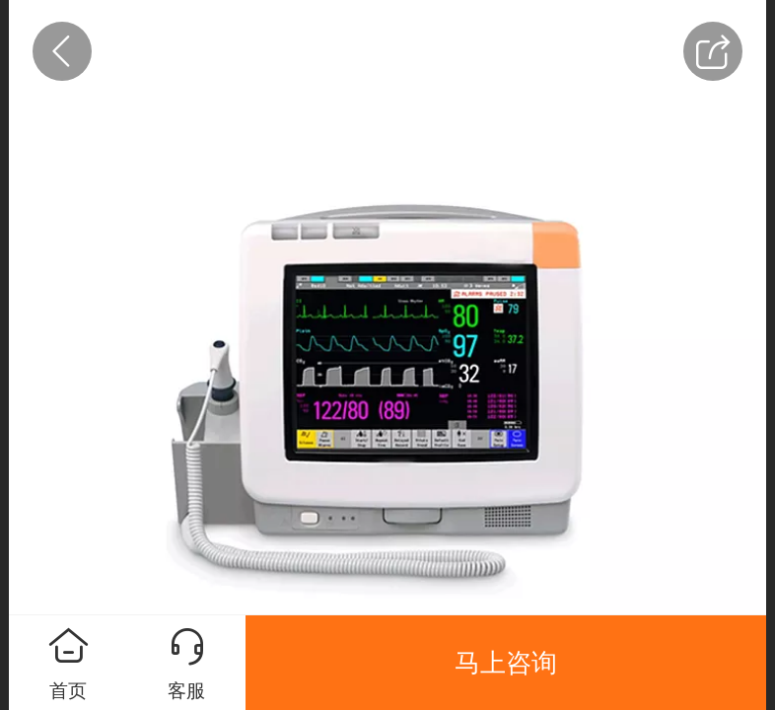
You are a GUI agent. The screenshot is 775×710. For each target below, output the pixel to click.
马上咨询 (506, 662)
